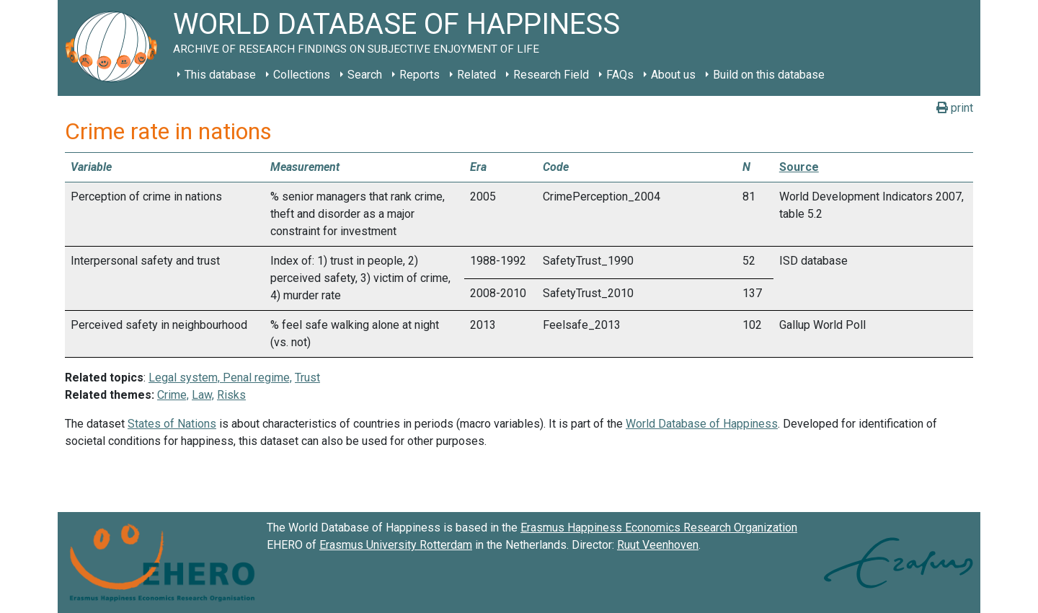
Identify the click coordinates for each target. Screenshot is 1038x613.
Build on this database (769, 74)
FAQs (620, 74)
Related (476, 74)
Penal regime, (256, 377)
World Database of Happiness (702, 424)
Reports (419, 74)
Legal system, (184, 377)
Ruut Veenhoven (657, 545)
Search (364, 74)
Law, (203, 395)
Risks (231, 395)
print (954, 108)
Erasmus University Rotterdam (395, 545)
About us (673, 74)
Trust (307, 377)
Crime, (173, 395)
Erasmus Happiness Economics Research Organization (658, 527)
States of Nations (172, 424)
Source (799, 167)
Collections (301, 74)
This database (220, 74)
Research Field (551, 74)
